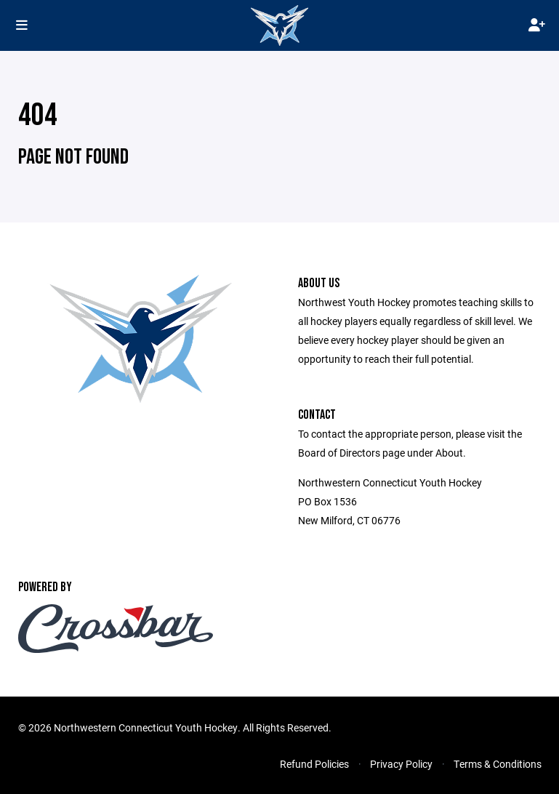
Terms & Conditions (498, 764)
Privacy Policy (401, 764)
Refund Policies (314, 764)
